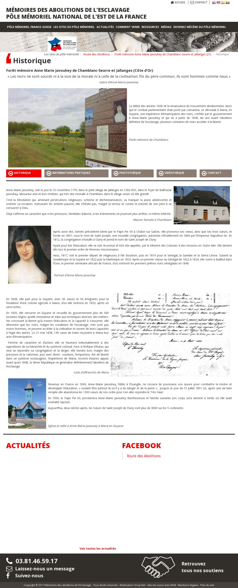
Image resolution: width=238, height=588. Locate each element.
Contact (198, 2)
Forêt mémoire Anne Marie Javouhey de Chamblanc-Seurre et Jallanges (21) (162, 54)
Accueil (178, 2)
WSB (173, 584)
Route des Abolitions (96, 54)
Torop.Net (139, 584)
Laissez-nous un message (40, 568)
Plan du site (207, 584)
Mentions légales (188, 584)
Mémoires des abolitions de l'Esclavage (68, 584)
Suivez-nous (25, 575)
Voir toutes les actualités (98, 548)
